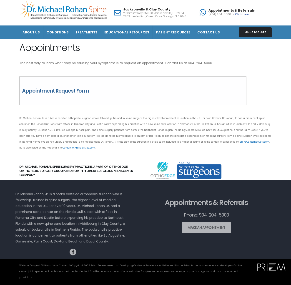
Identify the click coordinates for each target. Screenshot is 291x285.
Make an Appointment (202, 227)
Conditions (58, 32)
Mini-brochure (255, 32)
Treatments (86, 32)
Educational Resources (126, 32)
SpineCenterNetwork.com (254, 142)
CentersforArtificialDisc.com (79, 147)
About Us (31, 32)
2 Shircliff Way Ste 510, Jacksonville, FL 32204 (153, 13)
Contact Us (208, 32)
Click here (241, 14)
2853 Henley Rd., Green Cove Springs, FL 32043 (154, 16)
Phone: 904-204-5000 (202, 215)
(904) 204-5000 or (228, 14)
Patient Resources (173, 32)
